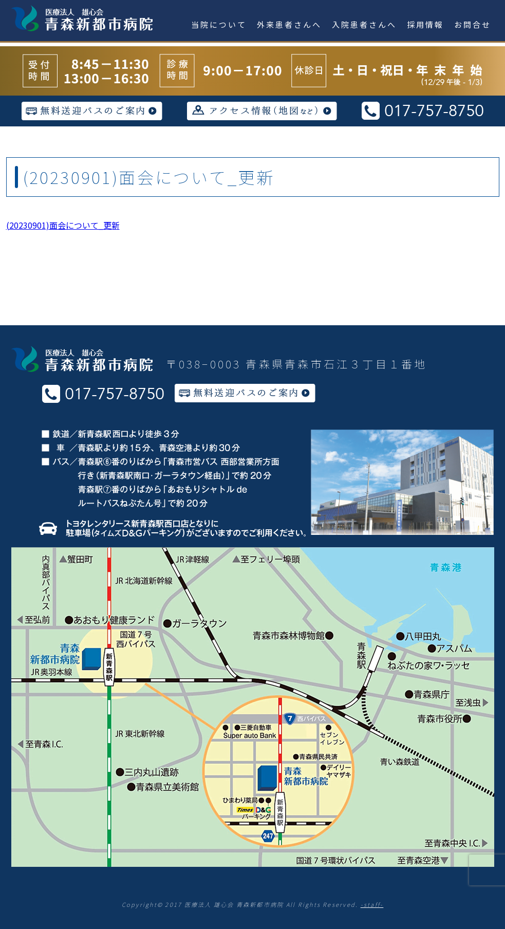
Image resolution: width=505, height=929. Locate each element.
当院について (219, 24)
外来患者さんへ (289, 24)
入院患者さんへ (364, 24)
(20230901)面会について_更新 (63, 225)
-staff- (372, 904)
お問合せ (472, 24)
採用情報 (425, 24)
